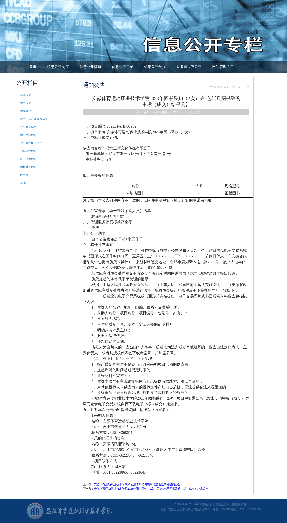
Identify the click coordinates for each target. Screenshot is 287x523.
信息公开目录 (122, 67)
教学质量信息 (45, 159)
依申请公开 (45, 175)
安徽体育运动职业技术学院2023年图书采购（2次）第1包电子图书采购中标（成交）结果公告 (151, 488)
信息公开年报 (155, 67)
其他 (45, 183)
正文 (247, 87)
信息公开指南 (90, 67)
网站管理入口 (223, 67)
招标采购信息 (45, 167)
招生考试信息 (45, 135)
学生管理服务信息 (45, 143)
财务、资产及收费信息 (45, 119)
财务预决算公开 (188, 67)
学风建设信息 (45, 151)
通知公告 (236, 87)
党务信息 (45, 103)
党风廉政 (45, 111)
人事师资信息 (45, 127)
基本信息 (45, 95)
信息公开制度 (58, 67)
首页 (32, 67)
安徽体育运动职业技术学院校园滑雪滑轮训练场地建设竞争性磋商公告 (137, 484)
